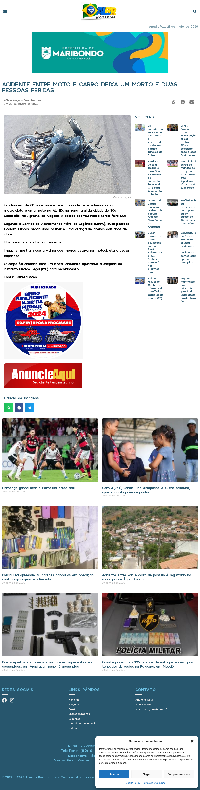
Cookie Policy (133, 783)
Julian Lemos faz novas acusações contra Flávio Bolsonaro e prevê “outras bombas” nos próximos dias (155, 252)
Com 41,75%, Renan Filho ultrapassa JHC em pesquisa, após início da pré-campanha (146, 489)
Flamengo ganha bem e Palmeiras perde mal (38, 487)
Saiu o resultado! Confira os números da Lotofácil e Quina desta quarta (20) (155, 288)
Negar (147, 774)
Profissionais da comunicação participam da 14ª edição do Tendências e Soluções (189, 212)
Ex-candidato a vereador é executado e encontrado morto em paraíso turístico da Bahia (155, 140)
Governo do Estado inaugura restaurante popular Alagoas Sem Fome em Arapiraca (155, 213)
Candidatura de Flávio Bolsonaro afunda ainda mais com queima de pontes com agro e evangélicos (188, 247)
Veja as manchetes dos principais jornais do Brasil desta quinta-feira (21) (188, 290)
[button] (192, 741)
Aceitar (114, 774)
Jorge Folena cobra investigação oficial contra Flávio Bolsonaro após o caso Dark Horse (188, 140)
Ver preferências (179, 774)
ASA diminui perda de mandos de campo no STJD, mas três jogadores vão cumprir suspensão (188, 174)
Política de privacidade (154, 783)
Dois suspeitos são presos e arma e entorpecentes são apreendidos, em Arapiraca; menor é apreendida (47, 664)
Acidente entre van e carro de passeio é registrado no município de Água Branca (146, 577)
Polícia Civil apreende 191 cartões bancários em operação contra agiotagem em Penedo (47, 577)
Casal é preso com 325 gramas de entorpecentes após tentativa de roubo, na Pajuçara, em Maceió (147, 664)
